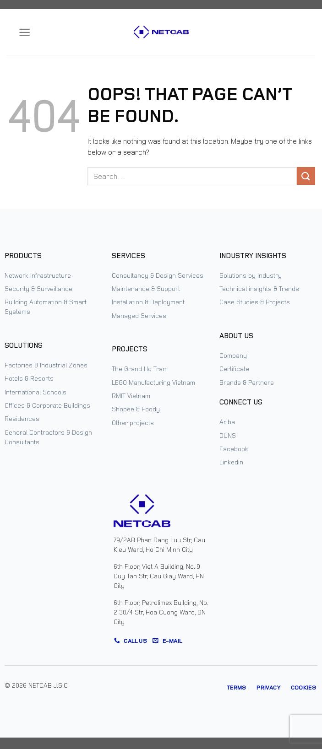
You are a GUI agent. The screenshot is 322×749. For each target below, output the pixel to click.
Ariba (227, 421)
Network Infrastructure (38, 275)
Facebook (233, 448)
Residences (22, 418)
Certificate (234, 368)
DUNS (227, 435)
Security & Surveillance (38, 288)
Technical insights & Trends (259, 288)
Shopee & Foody (136, 408)
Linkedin (231, 462)
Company (233, 355)
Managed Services (139, 315)
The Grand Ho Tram (140, 368)
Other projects (133, 422)
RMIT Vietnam (131, 395)
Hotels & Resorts (29, 378)
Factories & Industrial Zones (46, 365)
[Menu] (24, 32)
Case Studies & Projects (254, 301)
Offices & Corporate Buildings (47, 405)
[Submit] (306, 176)
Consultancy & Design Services (157, 275)
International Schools (35, 392)
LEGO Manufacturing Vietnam (153, 382)
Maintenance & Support (146, 288)
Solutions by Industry (250, 275)
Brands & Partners (246, 382)
